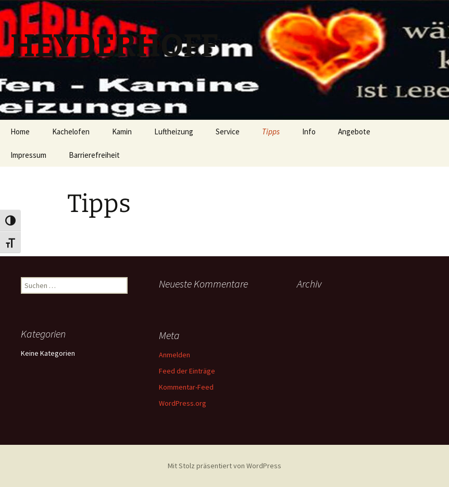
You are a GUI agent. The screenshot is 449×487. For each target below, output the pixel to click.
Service (228, 131)
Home (20, 131)
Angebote (354, 131)
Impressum (28, 155)
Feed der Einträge (187, 371)
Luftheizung (173, 131)
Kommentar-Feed (186, 387)
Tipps (271, 131)
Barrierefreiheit (94, 155)
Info (309, 131)
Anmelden (174, 354)
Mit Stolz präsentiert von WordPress (224, 465)
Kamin (122, 131)
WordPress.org (182, 403)
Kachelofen (71, 131)
